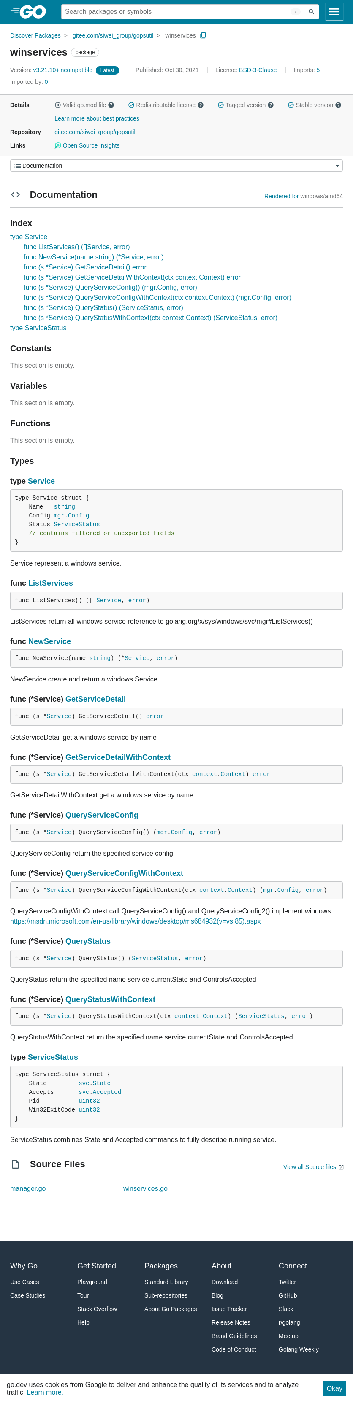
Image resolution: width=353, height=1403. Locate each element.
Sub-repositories (165, 1295)
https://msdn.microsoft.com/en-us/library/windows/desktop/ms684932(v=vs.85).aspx (135, 921)
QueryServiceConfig (101, 815)
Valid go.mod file (84, 105)
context (204, 774)
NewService (49, 641)
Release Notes (231, 1322)
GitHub (288, 1295)
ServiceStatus (77, 524)
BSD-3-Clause (258, 70)
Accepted (107, 1092)
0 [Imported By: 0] (29, 81)
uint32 (89, 1101)
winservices (180, 35)
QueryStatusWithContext (110, 999)
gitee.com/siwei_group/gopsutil (113, 35)
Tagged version (245, 105)
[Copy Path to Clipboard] (203, 35)
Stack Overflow (97, 1309)
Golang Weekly (299, 1349)
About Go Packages (170, 1309)
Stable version (315, 105)
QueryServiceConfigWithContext (124, 873)
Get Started (96, 1266)
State (102, 1083)
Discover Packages (35, 35)
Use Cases (24, 1282)
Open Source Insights (86, 145)
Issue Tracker (229, 1309)
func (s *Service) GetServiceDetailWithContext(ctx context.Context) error (132, 277)
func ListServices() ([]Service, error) (77, 246)
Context (232, 774)
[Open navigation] (334, 11)
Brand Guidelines (234, 1336)
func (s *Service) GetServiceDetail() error (85, 267)
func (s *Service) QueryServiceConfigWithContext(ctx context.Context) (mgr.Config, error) (157, 297)
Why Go (24, 1266)
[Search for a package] (182, 11)
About (221, 1266)
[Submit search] (311, 11)
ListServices (50, 583)
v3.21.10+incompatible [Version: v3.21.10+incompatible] (52, 70)
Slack (286, 1309)
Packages (161, 1266)
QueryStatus (88, 941)
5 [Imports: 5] (307, 70)
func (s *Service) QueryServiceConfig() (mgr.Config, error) (110, 287)
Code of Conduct (234, 1349)
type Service (28, 236)
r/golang (289, 1322)
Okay (334, 1388)
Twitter (287, 1282)
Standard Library (166, 1282)
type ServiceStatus (38, 327)
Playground (92, 1282)
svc (84, 1083)
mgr (59, 515)
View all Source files (309, 1166)
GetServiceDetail (95, 699)
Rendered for (281, 196)
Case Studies (27, 1295)
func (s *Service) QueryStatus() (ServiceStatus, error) (103, 307)
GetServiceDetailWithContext (118, 757)
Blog (217, 1295)
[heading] (35, 12)
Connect (293, 1266)
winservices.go (145, 1188)
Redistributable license (166, 105)
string (64, 507)
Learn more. (45, 1392)
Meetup (289, 1336)
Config (78, 515)
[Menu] (176, 165)
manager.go (28, 1188)
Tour (83, 1295)
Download (225, 1282)
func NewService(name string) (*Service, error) (94, 257)
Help (83, 1322)
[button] (57, 105)
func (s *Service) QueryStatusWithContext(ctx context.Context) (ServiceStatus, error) (150, 317)
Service (41, 481)
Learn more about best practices (96, 118)
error (137, 600)
